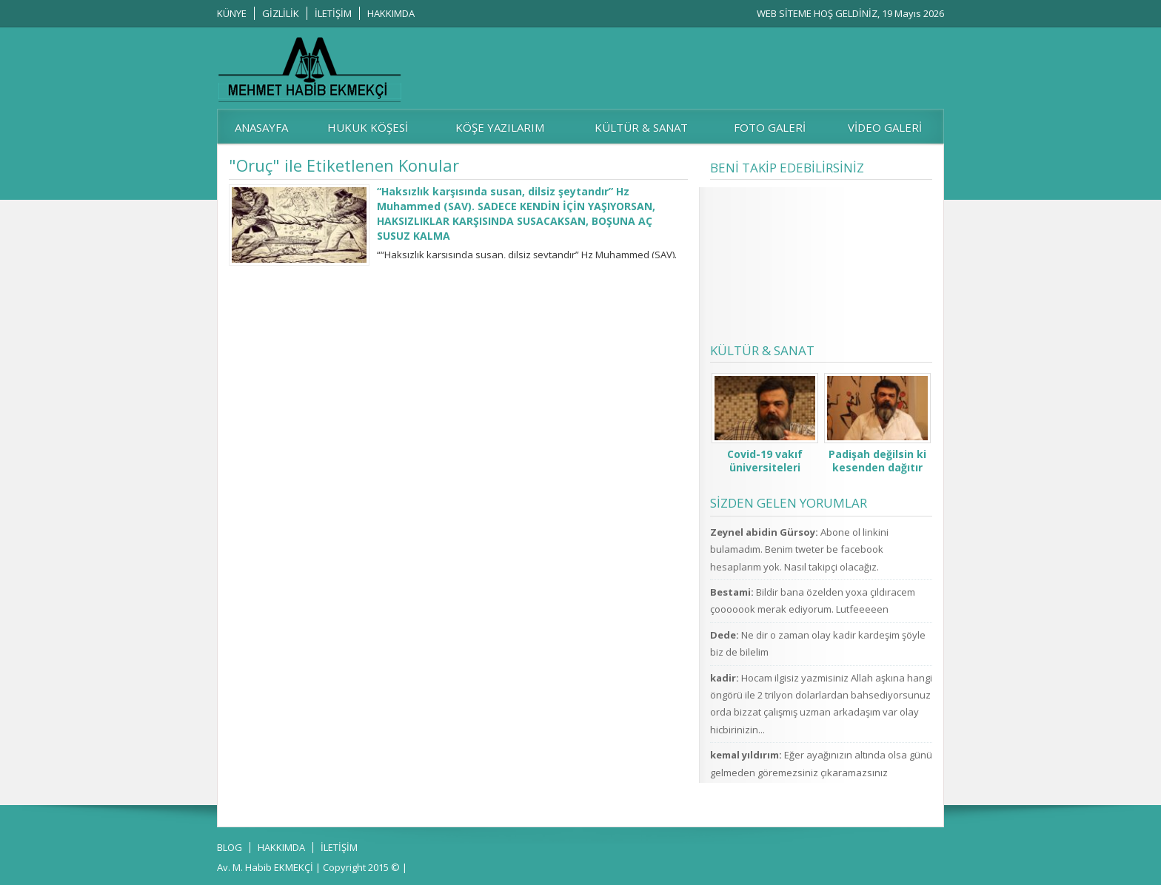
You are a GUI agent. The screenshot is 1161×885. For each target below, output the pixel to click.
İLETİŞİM (333, 13)
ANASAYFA (261, 127)
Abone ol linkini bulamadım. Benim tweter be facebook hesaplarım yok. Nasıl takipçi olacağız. (799, 549)
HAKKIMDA (391, 13)
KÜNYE (232, 13)
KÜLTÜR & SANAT (641, 127)
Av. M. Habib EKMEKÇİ (265, 867)
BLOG (229, 847)
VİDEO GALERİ (885, 127)
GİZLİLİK (280, 13)
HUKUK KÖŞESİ (367, 127)
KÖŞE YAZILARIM (499, 127)
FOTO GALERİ (770, 127)
